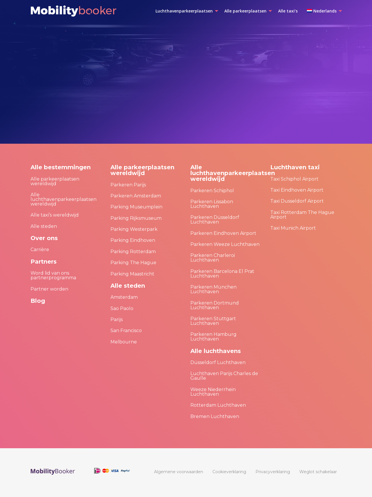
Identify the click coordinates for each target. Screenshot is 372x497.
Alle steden (44, 226)
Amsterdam (124, 297)
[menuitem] (185, 11)
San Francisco (126, 330)
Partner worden (49, 289)
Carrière (40, 249)
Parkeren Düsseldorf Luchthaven (214, 220)
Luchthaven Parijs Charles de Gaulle (224, 376)
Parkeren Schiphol (212, 190)
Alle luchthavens (215, 350)
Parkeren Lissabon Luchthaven (211, 204)
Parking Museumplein (136, 207)
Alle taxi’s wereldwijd (55, 215)
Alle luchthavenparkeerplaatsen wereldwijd (63, 199)
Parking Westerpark (134, 229)
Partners (44, 261)
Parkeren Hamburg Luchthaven (213, 337)
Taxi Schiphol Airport (294, 179)
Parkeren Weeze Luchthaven (225, 244)
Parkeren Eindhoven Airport (223, 233)
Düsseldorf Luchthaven (218, 362)
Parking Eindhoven (132, 240)
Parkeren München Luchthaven (213, 289)
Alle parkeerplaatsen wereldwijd (55, 181)
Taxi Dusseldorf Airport (297, 201)
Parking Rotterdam (133, 251)
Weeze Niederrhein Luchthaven (213, 392)
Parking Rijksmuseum (136, 218)
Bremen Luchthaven (214, 416)
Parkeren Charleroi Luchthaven (212, 258)
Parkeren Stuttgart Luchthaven (213, 321)
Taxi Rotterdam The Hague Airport (302, 215)
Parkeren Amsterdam (135, 196)
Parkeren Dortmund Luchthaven (214, 305)
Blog (38, 300)
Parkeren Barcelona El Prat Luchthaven (222, 274)
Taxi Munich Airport (293, 228)
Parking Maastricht (132, 274)
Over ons (44, 238)
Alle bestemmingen (61, 167)
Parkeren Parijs (128, 185)
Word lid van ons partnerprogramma (53, 275)
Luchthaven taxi (295, 167)
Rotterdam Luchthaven (218, 405)
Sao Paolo (121, 308)
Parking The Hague (133, 262)
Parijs (116, 319)
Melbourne (123, 342)
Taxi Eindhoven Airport (296, 190)
